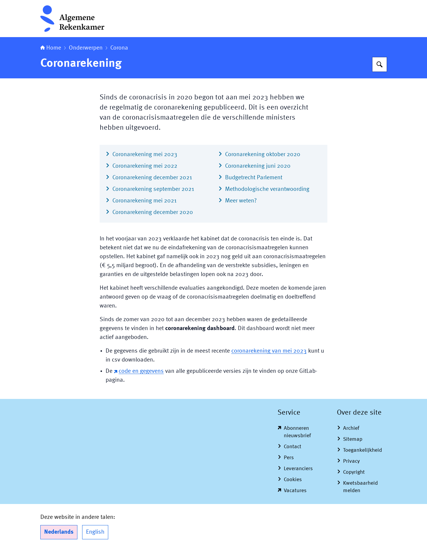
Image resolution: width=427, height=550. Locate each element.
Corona (119, 48)
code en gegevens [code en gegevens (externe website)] (139, 371)
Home (50, 48)
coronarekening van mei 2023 (269, 351)
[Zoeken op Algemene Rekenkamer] (379, 64)
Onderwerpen (86, 48)
